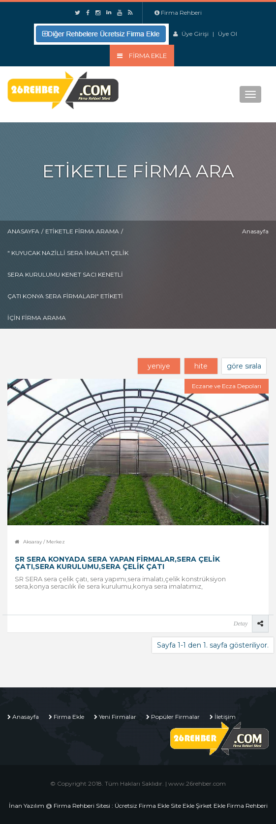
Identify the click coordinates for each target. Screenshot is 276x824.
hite (201, 366)
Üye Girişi (195, 33)
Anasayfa (23, 231)
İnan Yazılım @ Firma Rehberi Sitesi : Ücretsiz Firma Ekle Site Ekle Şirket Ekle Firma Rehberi (138, 805)
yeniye (159, 366)
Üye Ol (227, 33)
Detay (241, 623)
